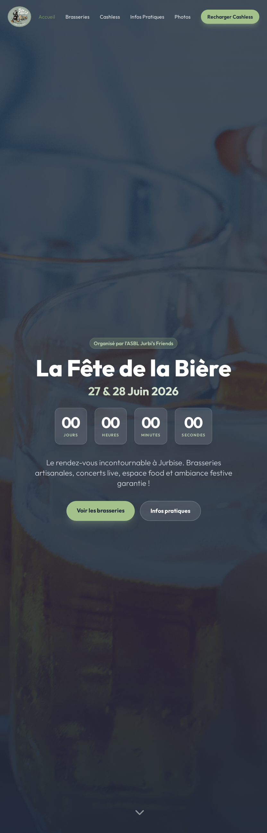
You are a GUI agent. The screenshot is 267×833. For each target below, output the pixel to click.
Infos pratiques (170, 510)
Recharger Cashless (230, 16)
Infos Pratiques (147, 16)
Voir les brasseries (101, 510)
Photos (183, 16)
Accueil (47, 16)
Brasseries (77, 16)
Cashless (110, 16)
